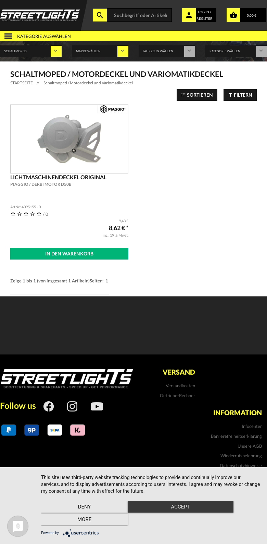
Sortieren (197, 95)
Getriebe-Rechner (177, 394)
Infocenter (252, 425)
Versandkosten (180, 385)
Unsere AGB (250, 445)
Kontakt (254, 474)
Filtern (240, 95)
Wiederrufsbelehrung (241, 454)
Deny (73, 520)
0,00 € (251, 15)
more (227, 520)
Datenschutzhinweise (241, 464)
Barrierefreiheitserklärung (236, 435)
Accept (150, 520)
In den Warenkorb (69, 253)
